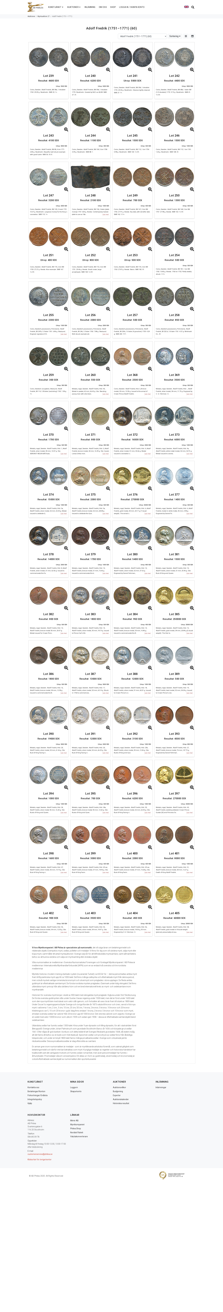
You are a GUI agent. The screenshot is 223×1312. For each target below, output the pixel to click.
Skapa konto (75, 1091)
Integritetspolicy (35, 1099)
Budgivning (118, 1091)
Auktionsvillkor (119, 1087)
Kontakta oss (33, 1087)
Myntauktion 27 (44, 16)
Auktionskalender (121, 1099)
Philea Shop (75, 1128)
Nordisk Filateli (76, 1132)
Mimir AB (74, 1120)
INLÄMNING (90, 7)
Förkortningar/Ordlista (38, 1095)
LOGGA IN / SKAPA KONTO (131, 7)
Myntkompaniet (77, 1124)
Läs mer (106, 214)
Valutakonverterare (79, 1136)
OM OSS (103, 7)
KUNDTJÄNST (56, 7)
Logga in (74, 1087)
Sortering (174, 36)
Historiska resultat (121, 1103)
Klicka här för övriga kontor (39, 1159)
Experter (117, 1095)
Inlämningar (161, 1087)
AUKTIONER (74, 7)
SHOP (113, 7)
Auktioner (31, 16)
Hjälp (30, 1103)
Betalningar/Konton (36, 1091)
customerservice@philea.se (40, 1154)
